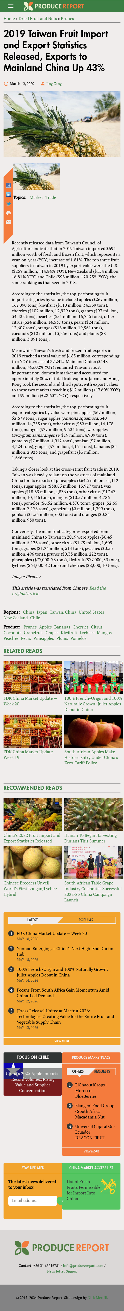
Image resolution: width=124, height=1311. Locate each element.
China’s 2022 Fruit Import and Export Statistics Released (32, 838)
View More (91, 1151)
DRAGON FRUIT (90, 1137)
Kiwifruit (69, 632)
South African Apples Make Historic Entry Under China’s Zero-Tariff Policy (91, 757)
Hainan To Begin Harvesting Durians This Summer (90, 838)
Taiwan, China (63, 612)
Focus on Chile (33, 1057)
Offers (78, 1071)
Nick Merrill (97, 1297)
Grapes (51, 632)
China (28, 612)
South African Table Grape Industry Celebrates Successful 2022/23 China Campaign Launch (93, 891)
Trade (50, 197)
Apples (45, 627)
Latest (32, 920)
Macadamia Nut (90, 1117)
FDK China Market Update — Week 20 (30, 701)
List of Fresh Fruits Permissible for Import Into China (83, 1190)
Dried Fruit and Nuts (38, 18)
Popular (86, 920)
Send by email (9, 222)
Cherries (81, 627)
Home (9, 18)
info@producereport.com (83, 1265)
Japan (42, 612)
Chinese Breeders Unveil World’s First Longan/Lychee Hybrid (30, 888)
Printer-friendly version (9, 213)
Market (36, 197)
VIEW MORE (62, 1041)
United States (91, 612)
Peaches (11, 638)
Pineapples (43, 638)
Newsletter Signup (62, 1271)
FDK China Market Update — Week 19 (30, 754)
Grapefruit (33, 632)
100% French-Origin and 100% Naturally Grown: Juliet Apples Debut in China (93, 703)
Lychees (87, 632)
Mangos (104, 632)
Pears (26, 638)
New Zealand (16, 617)
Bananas (62, 627)
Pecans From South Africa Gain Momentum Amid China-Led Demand (63, 992)
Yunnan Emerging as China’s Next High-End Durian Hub (65, 951)
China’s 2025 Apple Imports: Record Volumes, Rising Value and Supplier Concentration (33, 1082)
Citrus (97, 627)
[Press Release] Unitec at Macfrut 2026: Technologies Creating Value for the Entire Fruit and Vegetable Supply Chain (65, 1016)
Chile (35, 617)
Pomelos (78, 638)
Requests (102, 1071)
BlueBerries (86, 1096)
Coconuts (12, 632)
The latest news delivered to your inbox (32, 1184)
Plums (62, 638)
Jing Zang (54, 83)
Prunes (67, 18)
